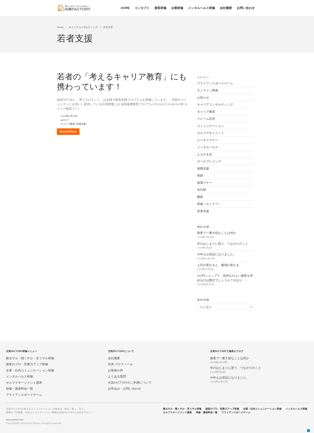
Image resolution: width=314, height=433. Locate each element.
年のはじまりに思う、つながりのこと (222, 243)
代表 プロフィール (120, 364)
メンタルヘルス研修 (201, 8)
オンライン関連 (207, 90)
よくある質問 (117, 376)
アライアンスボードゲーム (215, 83)
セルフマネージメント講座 (24, 382)
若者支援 (81, 124)
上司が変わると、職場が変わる (218, 265)
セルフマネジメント (210, 133)
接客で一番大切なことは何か (216, 233)
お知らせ (203, 97)
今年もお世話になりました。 (216, 254)
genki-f (65, 120)
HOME (125, 8)
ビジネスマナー (207, 140)
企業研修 (177, 8)
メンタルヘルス (207, 147)
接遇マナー (204, 183)
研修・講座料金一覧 (19, 388)
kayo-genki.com (15, 419)
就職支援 (203, 168)
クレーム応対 (206, 119)
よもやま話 (204, 154)
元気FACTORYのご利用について (130, 382)
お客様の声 (115, 370)
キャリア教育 (68, 124)
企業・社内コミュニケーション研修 (30, 370)
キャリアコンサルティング (83, 27)
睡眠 (200, 197)
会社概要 (226, 8)
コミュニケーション (210, 126)
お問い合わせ (246, 8)
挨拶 (200, 175)
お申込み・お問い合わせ (124, 388)
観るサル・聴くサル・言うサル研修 (30, 358)
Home (60, 27)
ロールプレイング (209, 161)
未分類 (201, 190)
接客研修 (160, 8)
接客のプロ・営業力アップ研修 (27, 364)
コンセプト (142, 8)
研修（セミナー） (209, 204)
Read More (68, 131)
